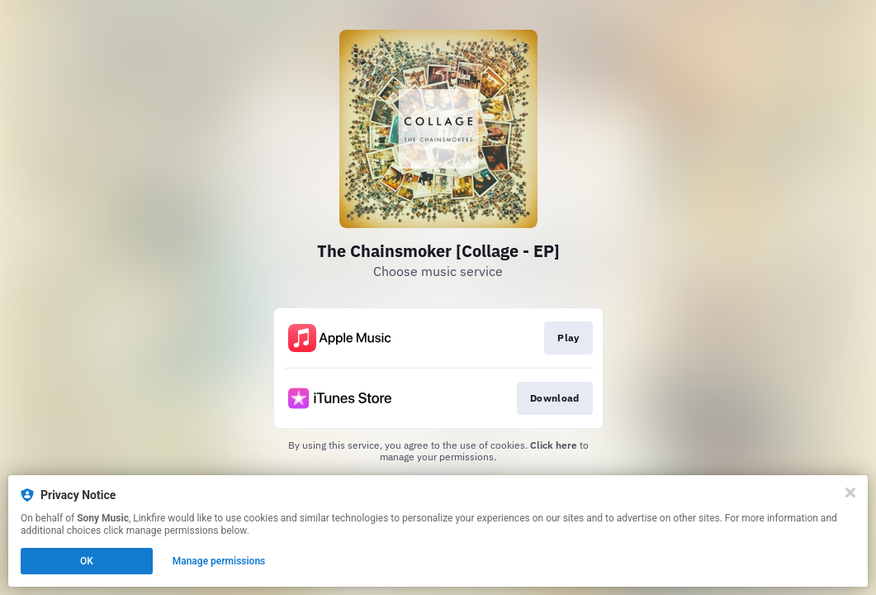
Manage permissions (219, 561)
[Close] (850, 492)
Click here (553, 445)
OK (86, 561)
